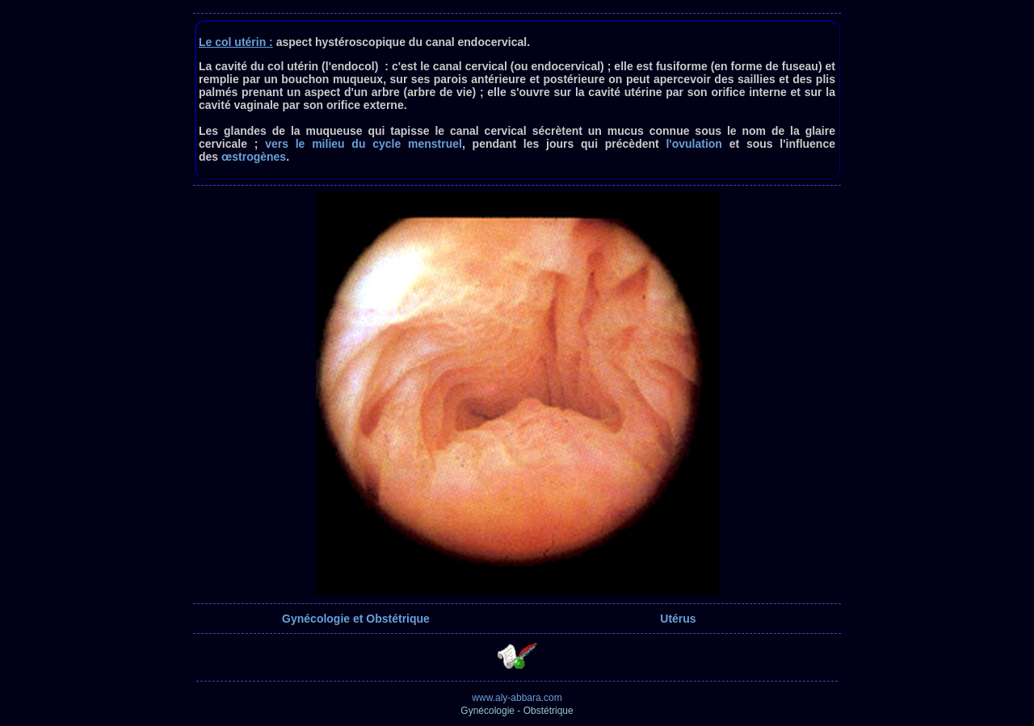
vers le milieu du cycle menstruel (363, 143)
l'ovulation (693, 143)
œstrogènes (253, 156)
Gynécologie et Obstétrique (356, 618)
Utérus (678, 618)
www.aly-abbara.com (516, 697)
